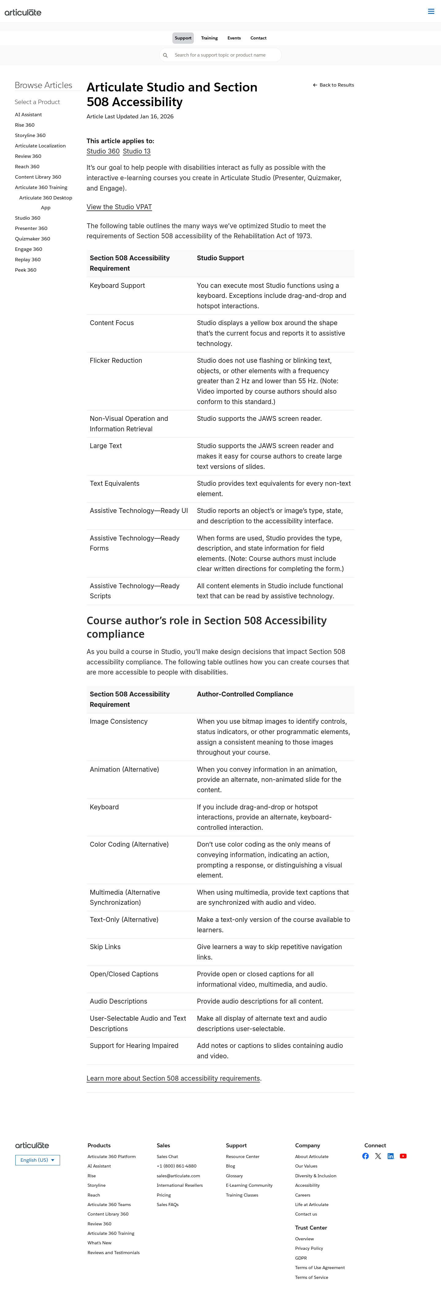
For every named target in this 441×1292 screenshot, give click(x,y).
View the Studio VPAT (119, 207)
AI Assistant (28, 114)
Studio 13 (137, 151)
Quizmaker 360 (32, 239)
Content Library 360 (38, 177)
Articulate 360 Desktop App (45, 203)
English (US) (40, 1161)
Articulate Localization (40, 146)
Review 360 (28, 156)
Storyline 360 (30, 135)
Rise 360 (25, 125)
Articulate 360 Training (41, 187)
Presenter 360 (31, 228)
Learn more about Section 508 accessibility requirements (173, 1078)
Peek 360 (25, 270)
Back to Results (333, 85)
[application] (424, 1275)
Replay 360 (28, 259)
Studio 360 (27, 218)
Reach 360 (27, 166)
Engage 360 (28, 249)
